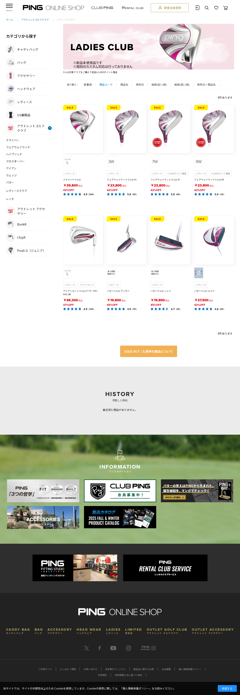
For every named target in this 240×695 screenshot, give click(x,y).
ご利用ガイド (45, 669)
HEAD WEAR (89, 630)
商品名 (124, 84)
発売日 (140, 84)
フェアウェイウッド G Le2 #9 (209, 179)
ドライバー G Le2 (72, 179)
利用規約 (102, 675)
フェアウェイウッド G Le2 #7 (165, 179)
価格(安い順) (159, 84)
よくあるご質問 (68, 669)
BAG (39, 630)
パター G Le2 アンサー (118, 291)
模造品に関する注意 (143, 669)
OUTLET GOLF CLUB (167, 630)
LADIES (113, 630)
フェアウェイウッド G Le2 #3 (121, 179)
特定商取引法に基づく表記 (128, 675)
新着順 (88, 84)
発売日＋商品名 (206, 84)
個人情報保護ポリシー (190, 669)
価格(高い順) (181, 84)
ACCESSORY (60, 630)
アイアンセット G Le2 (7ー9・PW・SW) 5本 (81, 293)
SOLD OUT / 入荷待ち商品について (148, 351)
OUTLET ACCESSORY (213, 630)
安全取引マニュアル (115, 669)
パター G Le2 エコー (204, 291)
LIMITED (133, 630)
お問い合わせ (90, 669)
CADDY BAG (18, 630)
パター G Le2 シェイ (160, 291)
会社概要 (166, 669)
